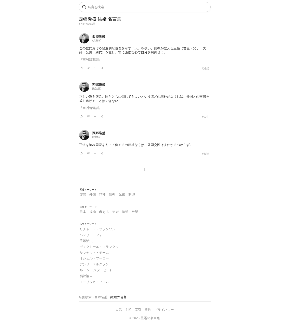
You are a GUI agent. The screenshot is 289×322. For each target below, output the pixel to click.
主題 (128, 309)
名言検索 (85, 297)
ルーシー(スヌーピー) (95, 270)
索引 (138, 309)
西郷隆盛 (98, 36)
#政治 (205, 153)
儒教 (112, 194)
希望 (125, 212)
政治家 (96, 40)
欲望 (135, 212)
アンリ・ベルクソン (94, 264)
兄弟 (122, 194)
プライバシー (164, 309)
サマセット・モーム (94, 252)
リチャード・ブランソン (97, 229)
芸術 (115, 212)
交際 (83, 194)
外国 (92, 194)
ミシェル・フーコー (94, 258)
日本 (83, 212)
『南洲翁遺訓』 (90, 59)
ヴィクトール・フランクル (99, 247)
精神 (102, 194)
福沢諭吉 (86, 276)
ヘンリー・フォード (94, 235)
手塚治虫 (86, 241)
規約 (148, 309)
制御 (131, 194)
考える (104, 212)
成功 (92, 212)
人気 (118, 309)
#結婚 (205, 68)
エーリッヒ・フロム (94, 282)
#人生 (205, 116)
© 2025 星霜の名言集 (144, 318)
